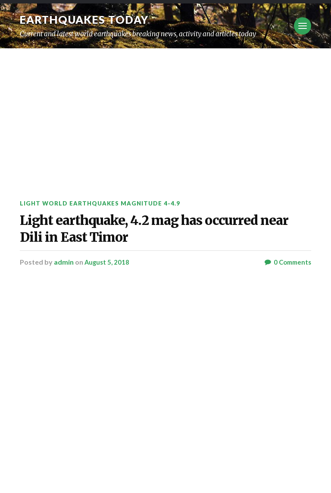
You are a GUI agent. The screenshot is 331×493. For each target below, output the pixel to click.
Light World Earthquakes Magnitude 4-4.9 (104, 203)
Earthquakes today (88, 19)
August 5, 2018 (107, 277)
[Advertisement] (165, 113)
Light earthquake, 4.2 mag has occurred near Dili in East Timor (160, 236)
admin (64, 277)
